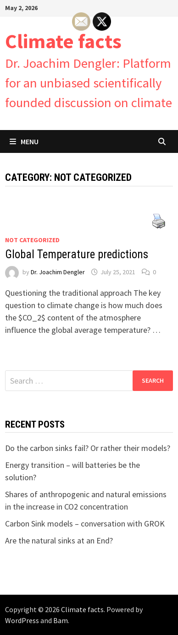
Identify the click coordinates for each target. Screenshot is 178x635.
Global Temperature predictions (76, 254)
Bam (60, 620)
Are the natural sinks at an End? (59, 540)
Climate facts (63, 41)
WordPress (22, 620)
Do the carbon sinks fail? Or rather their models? (87, 448)
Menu (24, 141)
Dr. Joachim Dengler (58, 272)
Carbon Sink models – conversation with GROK (85, 523)
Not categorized (32, 240)
